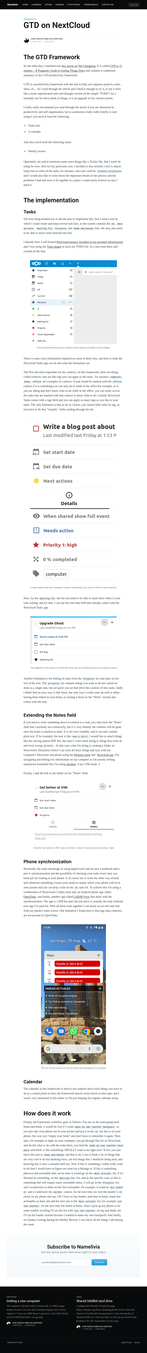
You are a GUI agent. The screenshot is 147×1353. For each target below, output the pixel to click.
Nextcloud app (105, 754)
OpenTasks (30, 896)
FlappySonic (73, 4)
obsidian (71, 764)
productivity (30, 19)
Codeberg (36, 4)
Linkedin (59, 4)
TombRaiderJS (91, 4)
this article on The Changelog (79, 65)
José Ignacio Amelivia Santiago (47, 39)
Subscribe (134, 5)
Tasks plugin (70, 246)
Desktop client (82, 754)
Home (25, 4)
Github (48, 4)
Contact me (108, 4)
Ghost (137, 1342)
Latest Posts (126, 1342)
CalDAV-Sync (82, 896)
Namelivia (12, 4)
